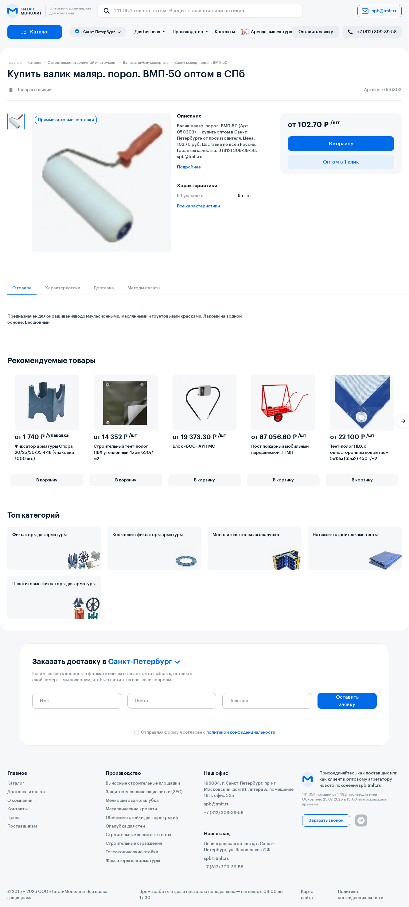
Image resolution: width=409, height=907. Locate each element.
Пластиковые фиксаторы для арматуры (53, 584)
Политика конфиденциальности (360, 895)
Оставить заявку (315, 32)
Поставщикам (22, 826)
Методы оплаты (143, 288)
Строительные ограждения (134, 843)
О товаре (22, 288)
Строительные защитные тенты (138, 835)
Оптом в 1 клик (341, 162)
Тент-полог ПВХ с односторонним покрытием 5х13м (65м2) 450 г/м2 (359, 452)
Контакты (225, 32)
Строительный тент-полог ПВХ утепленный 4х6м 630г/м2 (123, 452)
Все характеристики (198, 206)
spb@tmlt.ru (379, 11)
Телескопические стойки (132, 852)
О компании (19, 800)
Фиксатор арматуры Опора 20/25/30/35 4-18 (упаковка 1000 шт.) (44, 452)
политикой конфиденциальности (240, 732)
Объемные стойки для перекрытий (142, 818)
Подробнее (189, 167)
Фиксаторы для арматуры (39, 535)
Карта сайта (307, 895)
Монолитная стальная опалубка (245, 535)
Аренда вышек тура (266, 32)
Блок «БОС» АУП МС (194, 446)
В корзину (341, 143)
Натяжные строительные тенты (345, 535)
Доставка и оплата (27, 792)
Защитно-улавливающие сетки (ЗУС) (144, 792)
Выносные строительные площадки (143, 783)
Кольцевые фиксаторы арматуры (147, 535)
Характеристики (62, 288)
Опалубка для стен (125, 826)
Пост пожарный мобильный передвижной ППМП (280, 449)
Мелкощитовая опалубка (132, 800)
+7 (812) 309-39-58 (372, 32)
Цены (13, 818)
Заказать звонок (326, 820)
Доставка (104, 288)
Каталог (34, 32)
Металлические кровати (131, 809)
